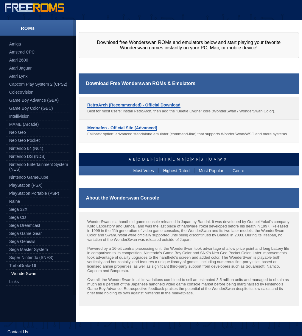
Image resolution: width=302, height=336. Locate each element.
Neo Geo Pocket (24, 140)
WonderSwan (23, 273)
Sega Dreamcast (24, 225)
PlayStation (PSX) (26, 185)
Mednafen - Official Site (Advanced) (122, 127)
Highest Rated (176, 170)
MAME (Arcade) (24, 124)
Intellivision (19, 116)
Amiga (15, 44)
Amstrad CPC (22, 52)
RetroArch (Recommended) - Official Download (133, 105)
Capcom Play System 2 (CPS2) (38, 84)
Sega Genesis (22, 241)
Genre (238, 170)
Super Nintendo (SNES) (31, 257)
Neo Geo (17, 132)
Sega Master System (28, 249)
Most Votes (143, 170)
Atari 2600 (18, 60)
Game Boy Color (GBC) (31, 108)
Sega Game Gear (25, 233)
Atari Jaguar (20, 68)
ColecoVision (21, 92)
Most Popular (211, 170)
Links (14, 281)
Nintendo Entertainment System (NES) (38, 167)
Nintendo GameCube (29, 177)
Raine (14, 201)
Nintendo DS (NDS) (27, 156)
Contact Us (17, 331)
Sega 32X (18, 209)
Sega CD (17, 217)
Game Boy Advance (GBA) (34, 100)
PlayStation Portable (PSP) (34, 193)
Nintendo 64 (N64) (26, 148)
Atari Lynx (18, 76)
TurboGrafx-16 (22, 265)
